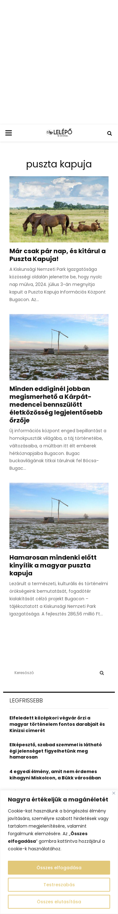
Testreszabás (59, 885)
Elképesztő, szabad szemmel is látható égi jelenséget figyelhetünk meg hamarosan (55, 751)
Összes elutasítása (59, 902)
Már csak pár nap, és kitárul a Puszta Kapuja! (57, 255)
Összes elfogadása (59, 868)
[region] (59, 852)
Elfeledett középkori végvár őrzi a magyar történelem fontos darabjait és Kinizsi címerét (57, 724)
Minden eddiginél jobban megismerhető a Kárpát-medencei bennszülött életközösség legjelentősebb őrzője (56, 404)
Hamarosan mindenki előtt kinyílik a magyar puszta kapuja (53, 565)
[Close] (113, 793)
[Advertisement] (59, 62)
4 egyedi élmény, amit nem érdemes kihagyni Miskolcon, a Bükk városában (55, 774)
